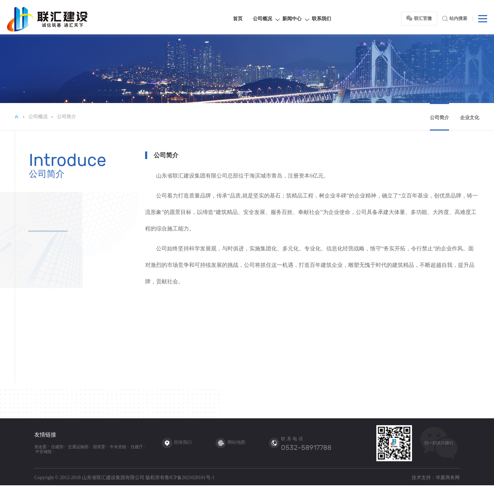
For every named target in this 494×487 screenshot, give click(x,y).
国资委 (99, 447)
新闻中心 (292, 18)
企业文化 (469, 117)
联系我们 (321, 18)
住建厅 (137, 447)
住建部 (57, 447)
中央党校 (118, 447)
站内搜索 (454, 18)
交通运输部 (78, 447)
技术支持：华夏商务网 (436, 477)
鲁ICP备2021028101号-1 (189, 477)
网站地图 (236, 442)
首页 (238, 18)
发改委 (40, 447)
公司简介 (66, 116)
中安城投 (43, 452)
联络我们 (183, 442)
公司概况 (262, 18)
